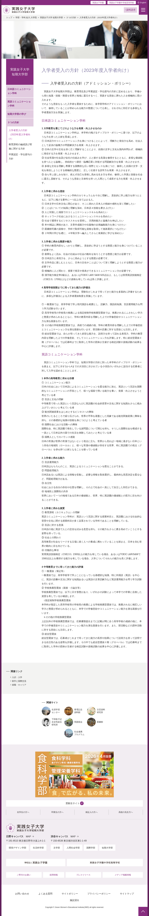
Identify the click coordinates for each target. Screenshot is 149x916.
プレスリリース (83, 875)
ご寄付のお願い (24, 875)
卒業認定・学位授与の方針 (20, 156)
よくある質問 (45, 893)
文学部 (56, 847)
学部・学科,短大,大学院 (26, 17)
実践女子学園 (98, 3)
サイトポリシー (70, 893)
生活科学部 (38, 847)
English (143, 2)
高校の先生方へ (126, 812)
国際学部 (90, 847)
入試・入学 (17, 677)
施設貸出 (74, 900)
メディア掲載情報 (123, 875)
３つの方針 (71, 17)
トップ (9, 17)
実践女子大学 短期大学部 (51, 17)
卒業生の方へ (57, 812)
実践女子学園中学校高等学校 (121, 3)
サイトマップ (127, 893)
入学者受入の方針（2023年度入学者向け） (19, 134)
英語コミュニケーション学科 (19, 103)
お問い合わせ (22, 893)
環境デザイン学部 (17, 847)
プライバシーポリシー (99, 893)
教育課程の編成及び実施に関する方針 (20, 146)
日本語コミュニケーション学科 (19, 91)
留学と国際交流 (19, 681)
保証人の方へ (91, 812)
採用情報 (54, 875)
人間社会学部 (73, 847)
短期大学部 (107, 847)
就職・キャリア (19, 685)
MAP (28, 836)
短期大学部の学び (16, 114)
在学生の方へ (23, 812)
